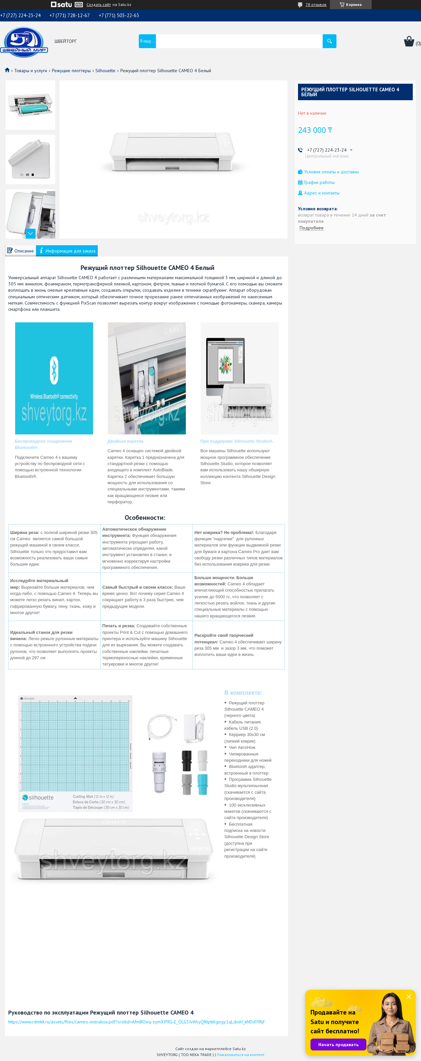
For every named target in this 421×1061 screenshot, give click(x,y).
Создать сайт (99, 4)
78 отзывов (316, 4)
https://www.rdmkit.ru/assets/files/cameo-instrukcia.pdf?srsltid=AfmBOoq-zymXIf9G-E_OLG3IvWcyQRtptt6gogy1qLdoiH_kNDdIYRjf (136, 1022)
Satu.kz (239, 1048)
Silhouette (105, 71)
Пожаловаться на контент (240, 1054)
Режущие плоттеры (71, 71)
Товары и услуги (30, 71)
